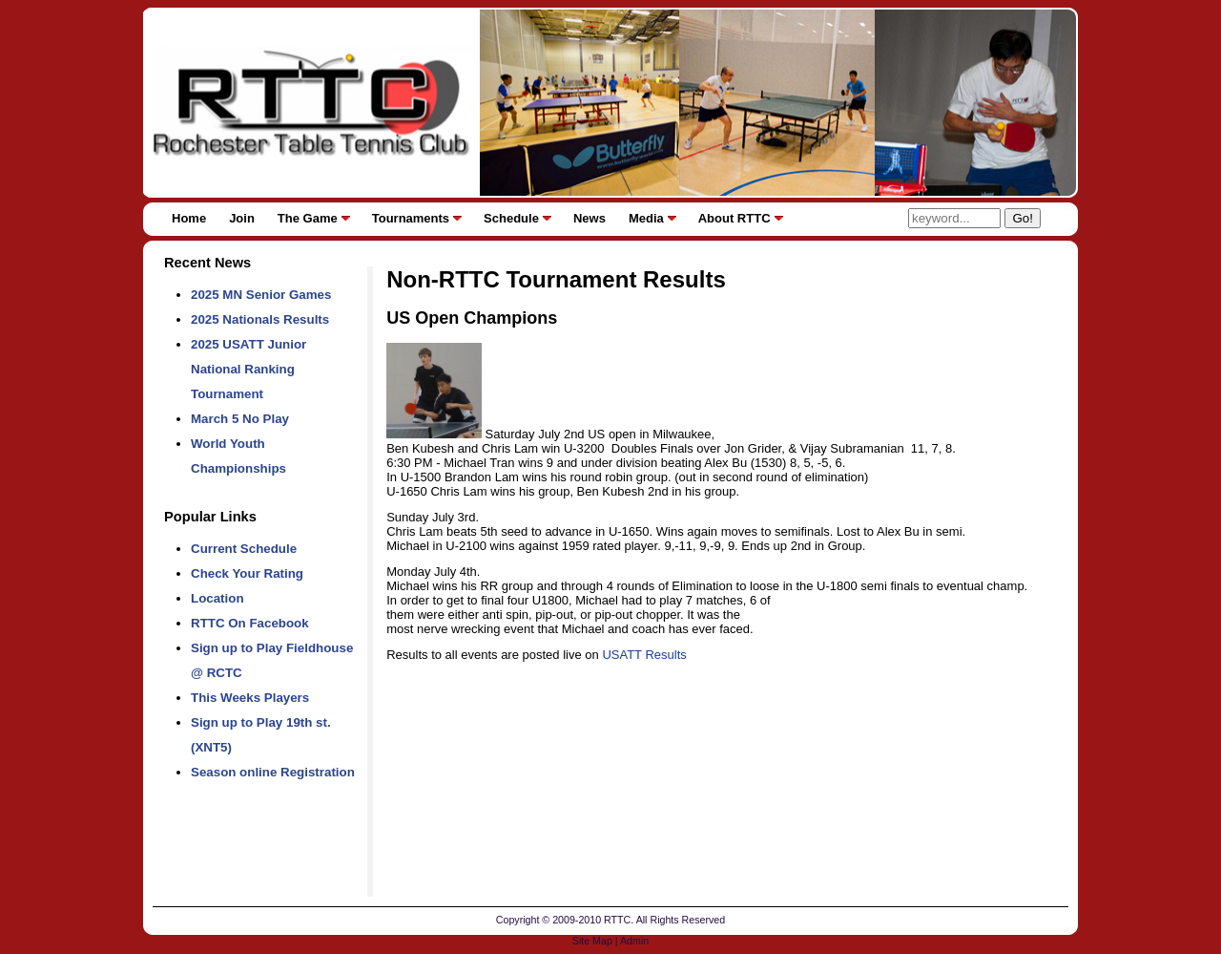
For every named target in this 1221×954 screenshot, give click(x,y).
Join (242, 218)
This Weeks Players (250, 697)
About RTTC (734, 218)
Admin (634, 940)
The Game (308, 218)
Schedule (511, 218)
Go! (1022, 218)
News (589, 218)
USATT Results (644, 654)
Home (189, 218)
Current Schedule (244, 548)
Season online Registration (273, 772)
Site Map (592, 940)
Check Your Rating (247, 573)
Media (646, 218)
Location (217, 598)
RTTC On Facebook (250, 623)
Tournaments (410, 218)
